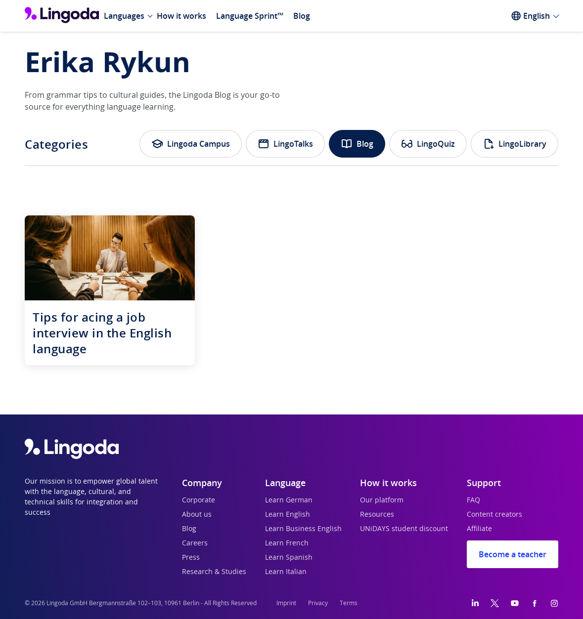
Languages (124, 15)
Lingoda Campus (190, 144)
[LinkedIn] (475, 603)
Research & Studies (214, 572)
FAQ (473, 500)
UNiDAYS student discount (404, 529)
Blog (301, 15)
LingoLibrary (514, 144)
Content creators (494, 514)
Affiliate (479, 529)
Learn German (289, 500)
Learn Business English (303, 529)
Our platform (382, 500)
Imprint (286, 603)
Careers (195, 543)
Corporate (198, 500)
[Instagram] (554, 603)
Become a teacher (512, 554)
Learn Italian (286, 572)
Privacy (318, 603)
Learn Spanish (289, 557)
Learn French (287, 543)
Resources (377, 514)
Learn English (287, 514)
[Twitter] (495, 603)
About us (197, 514)
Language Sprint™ (249, 15)
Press (191, 557)
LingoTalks (285, 144)
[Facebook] (534, 603)
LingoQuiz (428, 144)
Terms (349, 603)
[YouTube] (515, 603)
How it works (181, 15)
